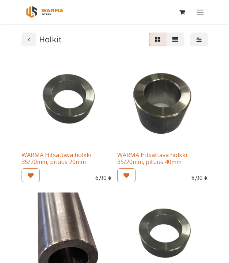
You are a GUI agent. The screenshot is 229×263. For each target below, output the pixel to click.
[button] (31, 175)
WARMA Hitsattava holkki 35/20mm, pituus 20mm (56, 158)
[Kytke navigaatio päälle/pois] (200, 12)
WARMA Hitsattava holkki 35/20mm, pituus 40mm (152, 158)
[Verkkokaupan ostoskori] (182, 12)
